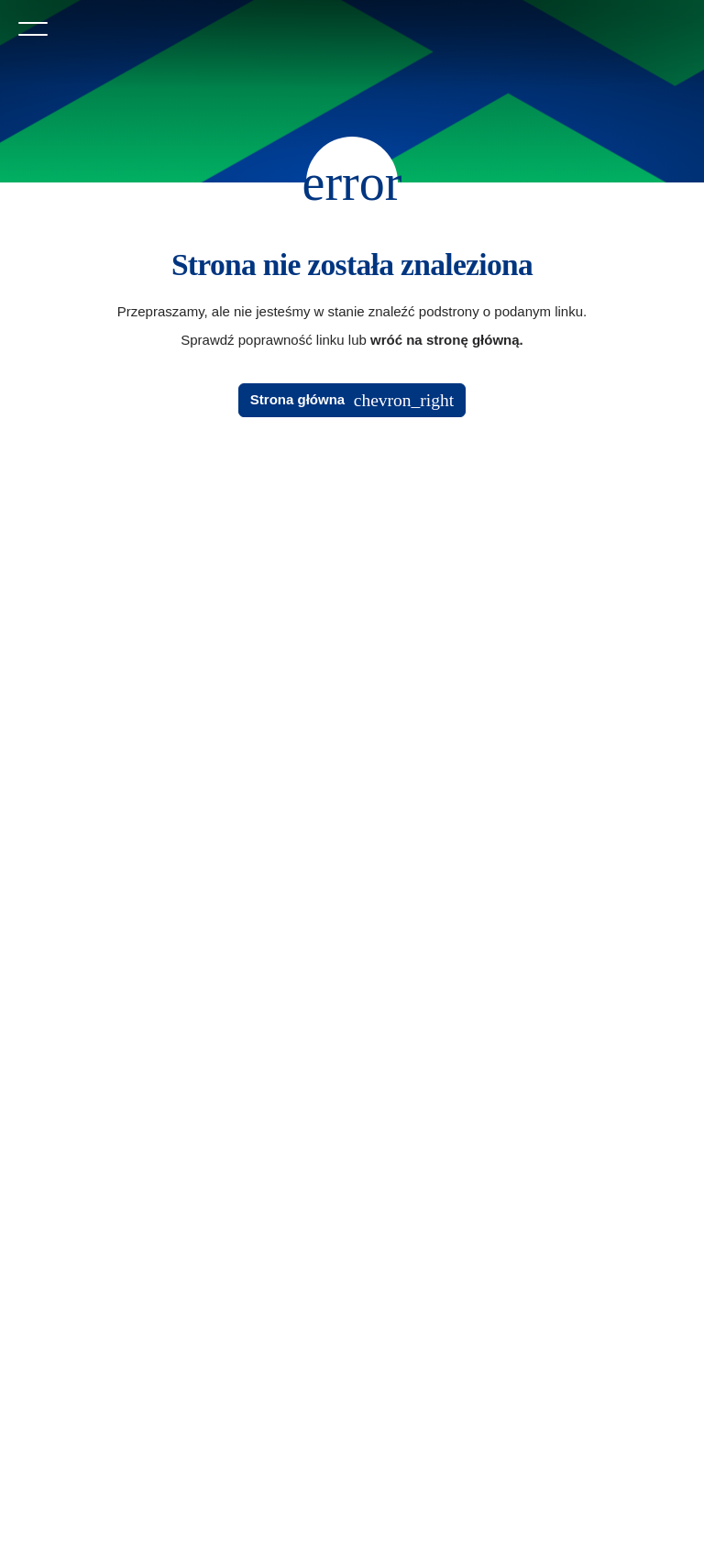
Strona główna (297, 399)
